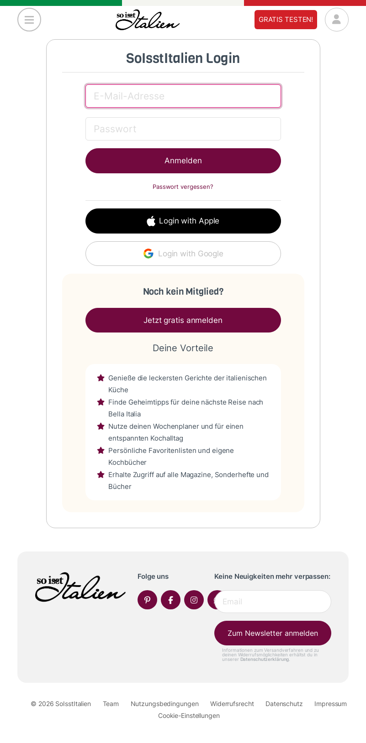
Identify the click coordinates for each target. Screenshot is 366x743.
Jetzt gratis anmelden (183, 320)
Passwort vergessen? (183, 186)
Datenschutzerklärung (264, 659)
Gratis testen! (286, 19)
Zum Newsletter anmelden (273, 633)
